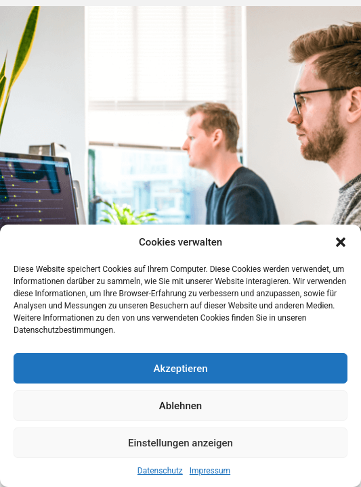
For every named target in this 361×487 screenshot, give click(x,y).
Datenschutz (160, 471)
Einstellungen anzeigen (180, 443)
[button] (340, 242)
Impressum (210, 471)
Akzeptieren (180, 369)
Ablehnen (180, 406)
